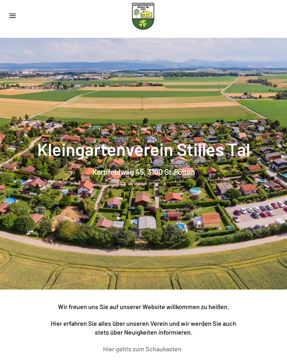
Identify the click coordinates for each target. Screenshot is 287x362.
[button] (12, 16)
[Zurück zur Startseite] (143, 16)
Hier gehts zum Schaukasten (143, 349)
